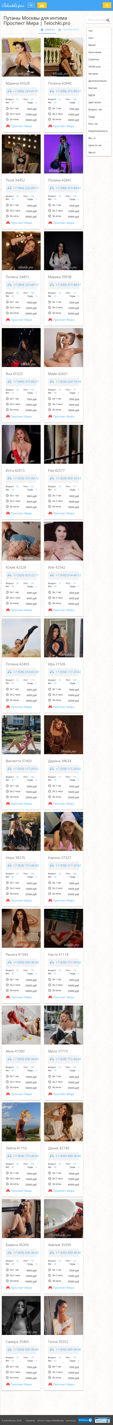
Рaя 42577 (56, 470)
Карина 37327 (59, 857)
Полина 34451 (17, 276)
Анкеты (47, 29)
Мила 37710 (58, 1051)
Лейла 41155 (16, 1148)
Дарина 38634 (59, 761)
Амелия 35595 (59, 1244)
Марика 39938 (60, 276)
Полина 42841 (60, 180)
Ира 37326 (56, 664)
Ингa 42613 (15, 470)
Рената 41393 (17, 954)
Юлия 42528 (16, 567)
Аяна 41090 (15, 1051)
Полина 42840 (60, 83)
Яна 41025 (14, 373)
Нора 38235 (15, 857)
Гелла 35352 (58, 1341)
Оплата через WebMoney (50, 1420)
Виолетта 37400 (19, 761)
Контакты (71, 1420)
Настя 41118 (58, 954)
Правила (30, 1420)
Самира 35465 (17, 1341)
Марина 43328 (18, 83)
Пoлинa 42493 (17, 664)
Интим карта (68, 29)
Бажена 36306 (17, 1244)
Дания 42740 (58, 1148)
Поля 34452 (15, 180)
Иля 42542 (56, 567)
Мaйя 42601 (58, 373)
